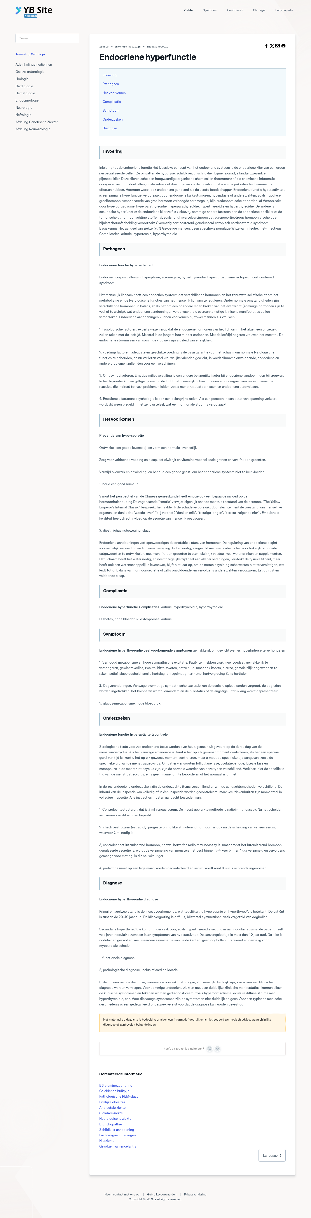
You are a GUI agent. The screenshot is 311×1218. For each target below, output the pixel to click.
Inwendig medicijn (128, 46)
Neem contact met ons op (122, 1194)
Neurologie (24, 107)
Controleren (235, 10)
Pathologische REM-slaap (118, 1096)
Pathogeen (111, 84)
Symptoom (210, 10)
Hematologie (25, 93)
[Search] (47, 38)
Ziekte (188, 10)
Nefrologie (23, 114)
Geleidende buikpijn (114, 1091)
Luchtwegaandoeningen (117, 1135)
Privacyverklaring (195, 1194)
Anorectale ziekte (112, 1107)
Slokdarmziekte (111, 1113)
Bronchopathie (110, 1124)
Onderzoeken (113, 119)
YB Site (151, 1199)
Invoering (110, 75)
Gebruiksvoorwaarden (161, 1194)
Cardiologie (24, 86)
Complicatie (112, 101)
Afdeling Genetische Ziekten (37, 122)
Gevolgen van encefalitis (117, 1146)
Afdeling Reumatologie (33, 129)
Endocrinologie (157, 46)
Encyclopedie (284, 10)
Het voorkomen (114, 93)
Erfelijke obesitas (112, 1102)
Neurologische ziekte (115, 1118)
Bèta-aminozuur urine (115, 1085)
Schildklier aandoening (116, 1129)
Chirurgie (259, 10)
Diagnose (110, 128)
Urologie (22, 79)
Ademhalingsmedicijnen (34, 64)
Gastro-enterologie (30, 71)
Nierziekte (106, 1140)
